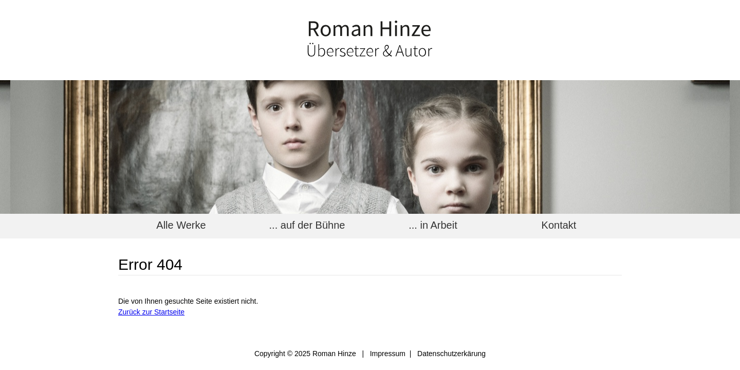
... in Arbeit (433, 225)
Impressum (387, 353)
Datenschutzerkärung (451, 353)
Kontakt (559, 225)
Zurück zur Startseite (151, 312)
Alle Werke (181, 225)
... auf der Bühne (307, 225)
